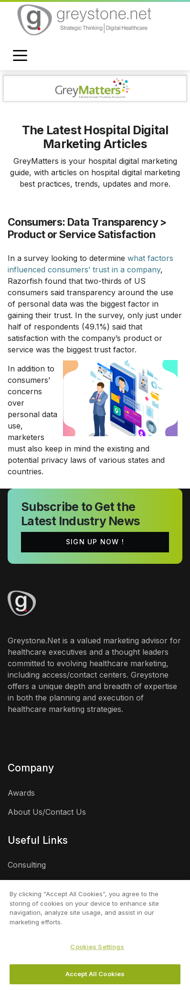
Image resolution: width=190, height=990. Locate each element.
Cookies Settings (97, 948)
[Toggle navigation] (20, 56)
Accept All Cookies (95, 976)
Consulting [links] (27, 865)
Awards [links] (21, 793)
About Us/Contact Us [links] (47, 812)
